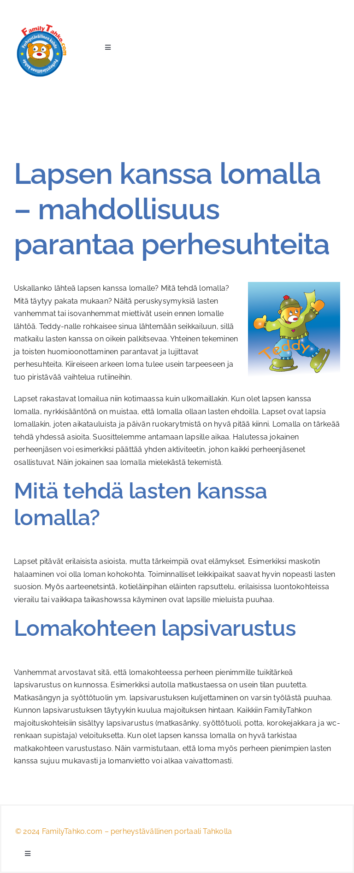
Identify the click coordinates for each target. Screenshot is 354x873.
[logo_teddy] (41, 26)
